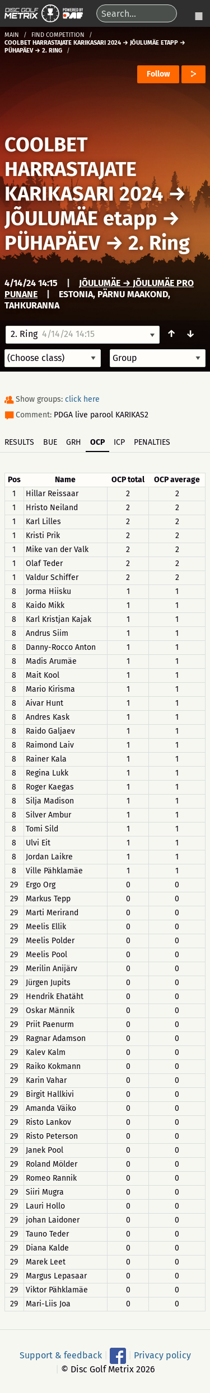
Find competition (58, 35)
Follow (158, 74)
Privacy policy (162, 1355)
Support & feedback (61, 1355)
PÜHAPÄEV (52, 243)
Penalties (152, 442)
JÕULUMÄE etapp (80, 218)
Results (19, 442)
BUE (50, 442)
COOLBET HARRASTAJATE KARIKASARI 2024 (83, 169)
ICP (119, 442)
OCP (97, 442)
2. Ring (159, 243)
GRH (73, 442)
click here (82, 399)
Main (11, 35)
